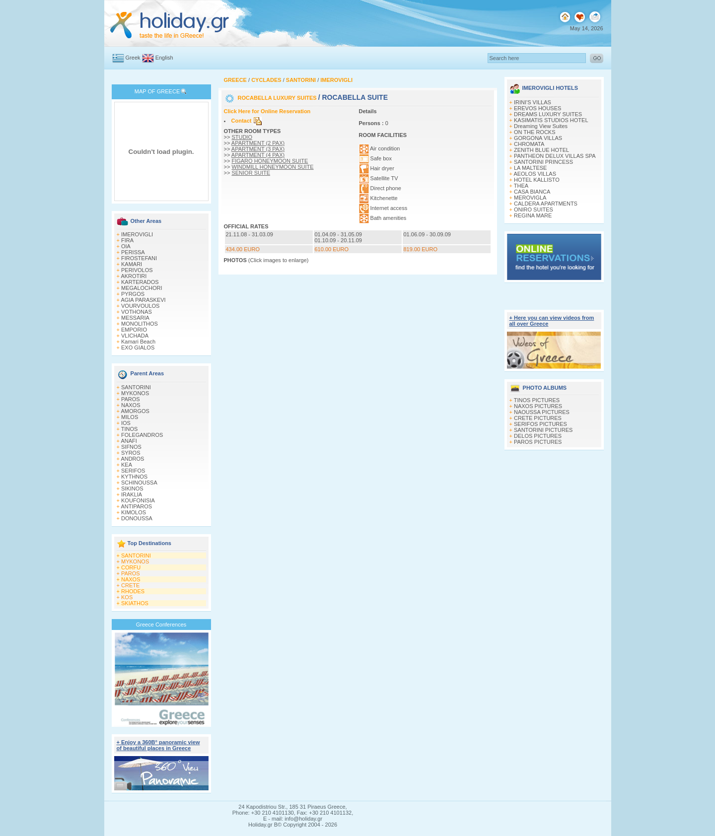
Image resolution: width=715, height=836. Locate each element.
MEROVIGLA (530, 198)
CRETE (130, 585)
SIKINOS (132, 488)
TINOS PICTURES (537, 400)
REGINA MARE (533, 215)
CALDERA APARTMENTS (545, 204)
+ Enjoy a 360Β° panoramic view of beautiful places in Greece (158, 745)
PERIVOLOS (137, 270)
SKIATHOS (134, 603)
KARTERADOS (140, 282)
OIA (126, 246)
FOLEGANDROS (142, 435)
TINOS (129, 429)
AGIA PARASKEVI (143, 300)
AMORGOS (135, 411)
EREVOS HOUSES (537, 108)
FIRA (127, 240)
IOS (126, 423)
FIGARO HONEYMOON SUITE (269, 161)
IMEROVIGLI (137, 234)
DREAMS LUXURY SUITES (548, 114)
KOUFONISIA (138, 500)
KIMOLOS (133, 512)
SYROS (131, 453)
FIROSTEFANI (139, 258)
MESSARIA (135, 318)
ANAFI (129, 441)
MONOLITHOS (139, 324)
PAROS (130, 399)
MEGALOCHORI (141, 288)
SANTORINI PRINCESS (543, 162)
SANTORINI (136, 387)
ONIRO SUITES (533, 209)
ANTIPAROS (136, 506)
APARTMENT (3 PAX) (258, 149)
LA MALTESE (530, 168)
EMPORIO (134, 330)
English (164, 58)
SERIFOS (133, 471)
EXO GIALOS (137, 347)
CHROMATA (529, 144)
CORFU (131, 567)
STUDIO (241, 137)
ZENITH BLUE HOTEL (541, 150)
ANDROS (132, 459)
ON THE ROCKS (535, 132)
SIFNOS (131, 447)
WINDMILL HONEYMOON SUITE (272, 167)
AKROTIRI (133, 276)
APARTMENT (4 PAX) (258, 155)
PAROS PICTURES (538, 442)
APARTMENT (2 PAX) (258, 143)
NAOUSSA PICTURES (542, 412)
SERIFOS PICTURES (540, 424)
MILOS (129, 417)
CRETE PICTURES (538, 418)
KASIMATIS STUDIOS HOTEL (551, 120)
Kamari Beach (138, 342)
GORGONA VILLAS (538, 138)
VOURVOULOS (140, 306)
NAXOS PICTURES (538, 406)
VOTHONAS (136, 312)
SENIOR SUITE (250, 173)
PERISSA (133, 252)
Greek (133, 58)
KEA (126, 465)
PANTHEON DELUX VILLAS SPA (555, 156)
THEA (521, 186)
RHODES (132, 591)
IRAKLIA (131, 494)
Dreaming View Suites (541, 126)
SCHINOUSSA (139, 483)
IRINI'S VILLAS (532, 102)
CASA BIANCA (532, 192)
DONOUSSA (136, 518)
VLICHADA (134, 336)
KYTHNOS (134, 477)
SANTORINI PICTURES (543, 430)
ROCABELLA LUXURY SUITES (278, 98)
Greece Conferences (161, 624)
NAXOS (131, 405)
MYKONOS (135, 393)
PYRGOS (132, 294)
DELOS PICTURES (538, 436)
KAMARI (131, 264)
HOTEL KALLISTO (537, 180)
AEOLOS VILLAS (534, 174)
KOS (127, 597)
